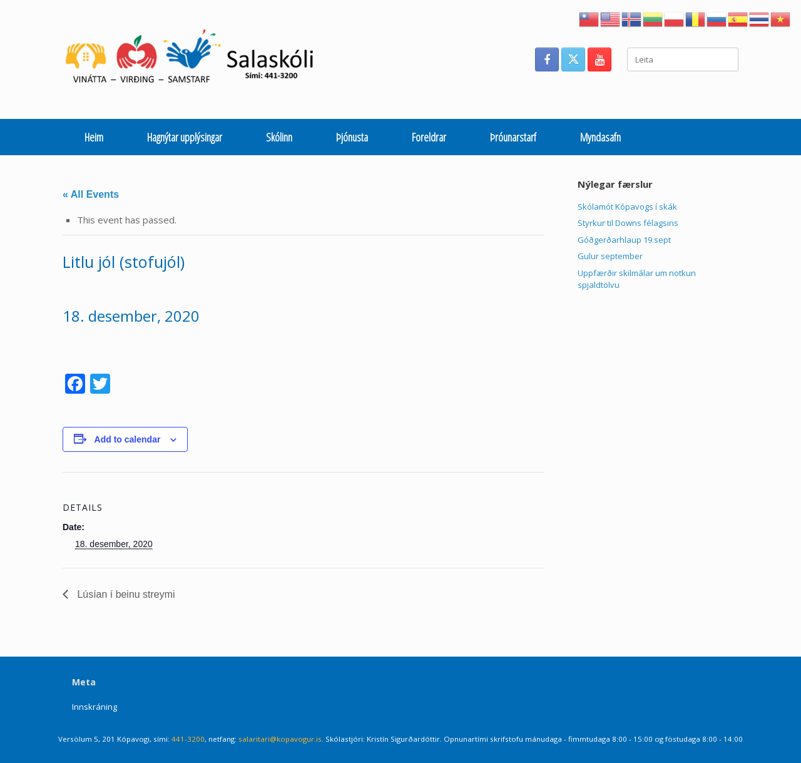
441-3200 (188, 739)
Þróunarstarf (513, 137)
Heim (93, 137)
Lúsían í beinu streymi (124, 594)
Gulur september (610, 256)
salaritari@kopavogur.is (280, 739)
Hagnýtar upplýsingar (184, 137)
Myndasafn (600, 137)
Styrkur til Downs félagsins (628, 222)
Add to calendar (127, 439)
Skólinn (279, 137)
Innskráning (94, 706)
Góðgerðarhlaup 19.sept (624, 239)
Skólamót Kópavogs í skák (627, 206)
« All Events (91, 194)
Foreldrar (429, 137)
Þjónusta (352, 137)
